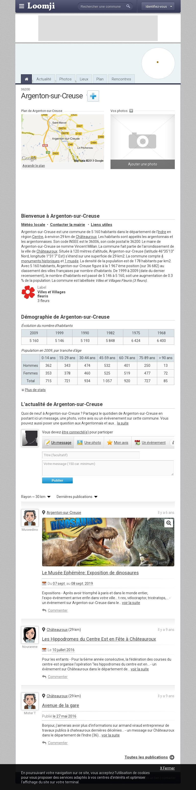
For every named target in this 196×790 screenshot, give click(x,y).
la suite (123, 423)
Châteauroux (86, 237)
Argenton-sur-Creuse (64, 513)
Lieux (84, 79)
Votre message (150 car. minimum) (108, 468)
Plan (100, 79)
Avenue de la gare (60, 705)
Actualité (43, 79)
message (61, 443)
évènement (154, 443)
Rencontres (121, 79)
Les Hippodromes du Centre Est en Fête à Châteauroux (99, 639)
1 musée (72, 261)
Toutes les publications (146, 757)
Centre (37, 237)
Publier (57, 480)
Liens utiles (101, 224)
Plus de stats (35, 390)
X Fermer (167, 768)
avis (121, 443)
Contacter (67, 224)
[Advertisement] (98, 28)
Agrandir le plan (33, 166)
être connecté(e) (75, 432)
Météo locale (33, 224)
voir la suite (131, 603)
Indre (162, 232)
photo (92, 443)
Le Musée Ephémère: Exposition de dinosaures (90, 572)
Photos (65, 79)
